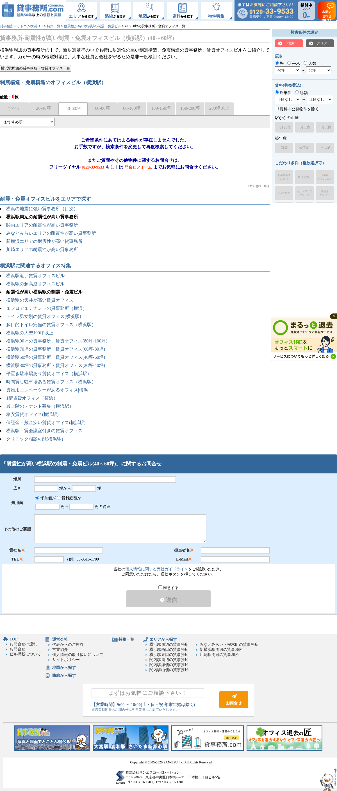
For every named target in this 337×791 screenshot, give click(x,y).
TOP (14, 639)
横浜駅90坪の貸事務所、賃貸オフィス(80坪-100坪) (56, 341)
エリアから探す (163, 639)
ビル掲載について (25, 654)
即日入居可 (304, 177)
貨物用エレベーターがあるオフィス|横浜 (47, 389)
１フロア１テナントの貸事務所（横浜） (46, 308)
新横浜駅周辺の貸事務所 (221, 649)
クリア (321, 43)
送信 (168, 600)
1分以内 (284, 127)
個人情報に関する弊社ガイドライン (156, 569)
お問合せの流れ (23, 644)
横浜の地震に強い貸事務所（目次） (42, 208)
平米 (293, 63)
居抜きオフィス (325, 193)
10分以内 (324, 127)
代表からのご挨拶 (68, 644)
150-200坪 (190, 108)
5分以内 (304, 127)
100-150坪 (160, 108)
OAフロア (284, 193)
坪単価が (45, 498)
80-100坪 (131, 108)
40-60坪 (72, 108)
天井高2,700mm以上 (324, 177)
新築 (284, 148)
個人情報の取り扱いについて (77, 655)
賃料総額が (69, 498)
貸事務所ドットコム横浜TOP (21, 26)
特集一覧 (53, 26)
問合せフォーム (138, 167)
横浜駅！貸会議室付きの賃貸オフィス (44, 430)
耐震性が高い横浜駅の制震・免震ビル (92, 26)
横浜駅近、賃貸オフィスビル (35, 275)
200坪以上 (219, 108)
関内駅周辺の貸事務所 (169, 660)
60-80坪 (102, 108)
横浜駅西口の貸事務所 (169, 649)
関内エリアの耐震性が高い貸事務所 (42, 225)
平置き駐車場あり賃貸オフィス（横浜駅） (49, 373)
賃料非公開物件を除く (297, 109)
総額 (301, 93)
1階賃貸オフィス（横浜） (32, 398)
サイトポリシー (66, 660)
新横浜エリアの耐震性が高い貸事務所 (44, 241)
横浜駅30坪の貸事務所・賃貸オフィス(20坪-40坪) (55, 365)
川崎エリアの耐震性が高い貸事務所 (42, 249)
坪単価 (283, 93)
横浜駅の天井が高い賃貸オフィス (40, 300)
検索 (291, 43)
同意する (168, 588)
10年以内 (324, 148)
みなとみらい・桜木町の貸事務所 (229, 644)
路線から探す (64, 675)
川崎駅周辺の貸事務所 (219, 655)
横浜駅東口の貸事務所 (169, 655)
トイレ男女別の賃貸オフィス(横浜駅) (43, 316)
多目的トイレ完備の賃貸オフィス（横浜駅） (51, 324)
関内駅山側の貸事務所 (169, 670)
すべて (14, 108)
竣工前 (304, 148)
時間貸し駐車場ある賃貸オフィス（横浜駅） (51, 381)
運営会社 (60, 639)
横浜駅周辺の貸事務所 (169, 644)
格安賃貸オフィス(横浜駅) (32, 414)
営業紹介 (60, 649)
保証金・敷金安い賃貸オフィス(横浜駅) (46, 422)
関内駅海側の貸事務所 (169, 665)
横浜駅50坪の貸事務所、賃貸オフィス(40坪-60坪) (55, 357)
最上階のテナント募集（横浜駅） (40, 406)
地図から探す (64, 667)
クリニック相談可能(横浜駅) (34, 438)
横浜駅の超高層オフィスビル (35, 283)
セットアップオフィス (304, 193)
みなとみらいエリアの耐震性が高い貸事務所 (51, 233)
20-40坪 (43, 108)
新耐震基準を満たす (284, 177)
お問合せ (17, 649)
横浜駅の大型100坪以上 (29, 332)
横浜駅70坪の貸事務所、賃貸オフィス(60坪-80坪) (55, 349)
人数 (310, 63)
